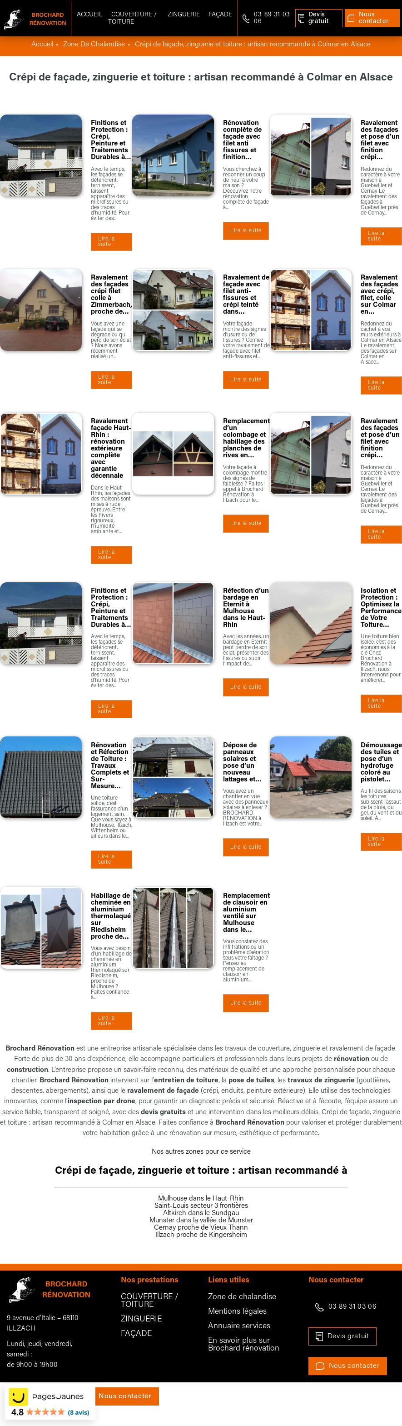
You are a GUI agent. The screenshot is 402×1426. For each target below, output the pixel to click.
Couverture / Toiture (132, 18)
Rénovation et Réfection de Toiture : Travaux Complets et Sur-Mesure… (110, 766)
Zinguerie (184, 14)
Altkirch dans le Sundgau (201, 1213)
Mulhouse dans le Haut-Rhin (201, 1198)
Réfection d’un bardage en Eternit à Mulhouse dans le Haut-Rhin (246, 608)
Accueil (90, 14)
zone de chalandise (94, 44)
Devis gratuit (348, 1336)
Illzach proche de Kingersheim (201, 1235)
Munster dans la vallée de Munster (201, 1220)
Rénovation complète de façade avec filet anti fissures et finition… (242, 140)
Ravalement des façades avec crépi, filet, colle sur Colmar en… (379, 295)
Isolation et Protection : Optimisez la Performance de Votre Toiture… (381, 608)
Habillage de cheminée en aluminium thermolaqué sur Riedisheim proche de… (111, 917)
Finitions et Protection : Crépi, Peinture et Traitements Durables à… (111, 140)
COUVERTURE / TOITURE (150, 1301)
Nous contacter (354, 1366)
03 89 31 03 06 (352, 1307)
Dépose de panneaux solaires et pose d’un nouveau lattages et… (242, 762)
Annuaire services (239, 1326)
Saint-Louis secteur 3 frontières (201, 1206)
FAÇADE (136, 1334)
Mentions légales (237, 1312)
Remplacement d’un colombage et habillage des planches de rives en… (246, 438)
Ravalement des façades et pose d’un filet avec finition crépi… (380, 140)
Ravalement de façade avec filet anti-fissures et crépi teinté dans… (246, 295)
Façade (220, 14)
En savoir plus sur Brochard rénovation (243, 1344)
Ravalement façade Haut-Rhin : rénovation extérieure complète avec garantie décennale (111, 449)
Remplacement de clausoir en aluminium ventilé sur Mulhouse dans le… (246, 913)
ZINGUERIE (141, 1319)
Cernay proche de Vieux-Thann (201, 1227)
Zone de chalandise (242, 1297)
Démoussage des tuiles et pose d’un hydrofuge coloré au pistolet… (381, 762)
